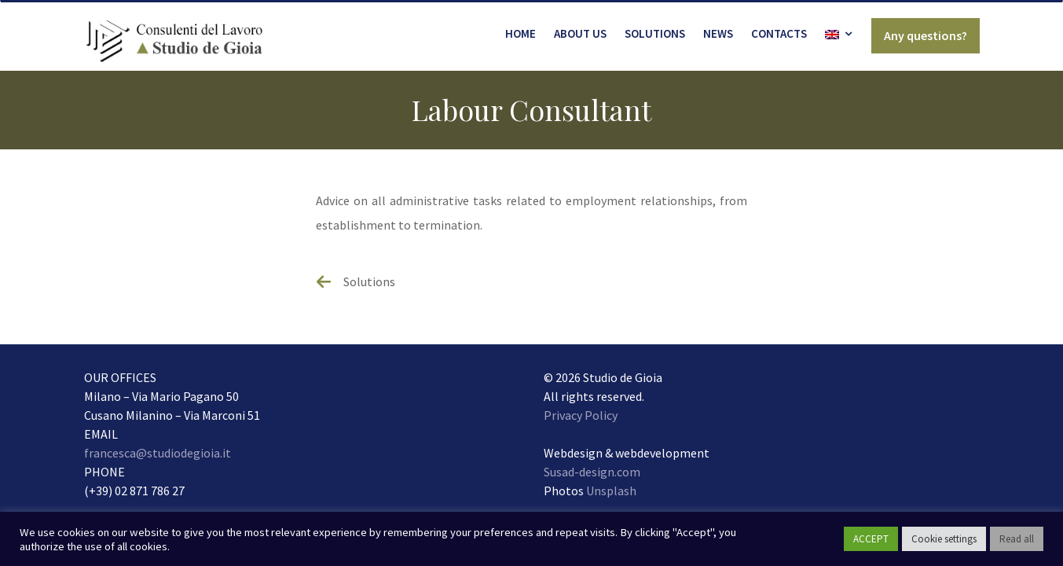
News (718, 33)
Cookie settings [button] (944, 539)
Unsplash (611, 490)
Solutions (655, 33)
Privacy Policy (581, 415)
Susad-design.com (592, 472)
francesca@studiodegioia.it (157, 453)
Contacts (779, 33)
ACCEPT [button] (871, 539)
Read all (1016, 539)
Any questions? (925, 35)
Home (520, 33)
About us (580, 33)
